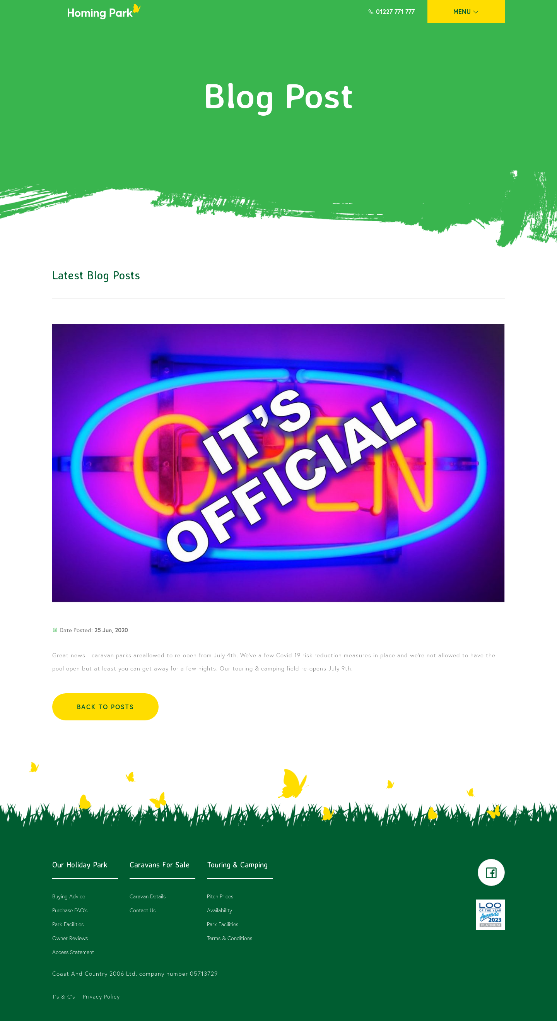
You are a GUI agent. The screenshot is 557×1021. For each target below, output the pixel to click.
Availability (219, 910)
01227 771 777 (391, 11)
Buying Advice (68, 896)
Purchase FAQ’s (69, 910)
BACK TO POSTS (105, 707)
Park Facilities (68, 924)
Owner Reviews (70, 938)
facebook (491, 872)
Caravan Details (148, 896)
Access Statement (73, 952)
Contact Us (142, 910)
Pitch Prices (220, 896)
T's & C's (63, 996)
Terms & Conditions (229, 938)
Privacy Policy (101, 996)
